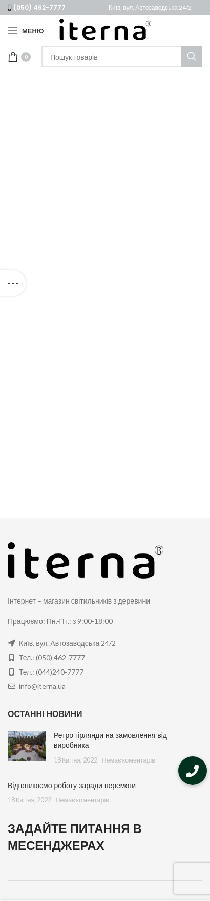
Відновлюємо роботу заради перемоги (72, 785)
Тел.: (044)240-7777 (51, 671)
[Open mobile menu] (26, 30)
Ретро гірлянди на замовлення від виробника (110, 740)
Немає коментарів (128, 760)
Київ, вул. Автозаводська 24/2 (150, 7)
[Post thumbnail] (27, 748)
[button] (192, 770)
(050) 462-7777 (39, 7)
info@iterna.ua (42, 686)
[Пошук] (121, 56)
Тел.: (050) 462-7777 (52, 657)
